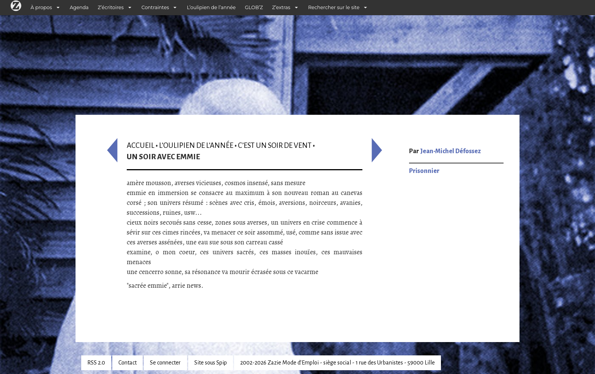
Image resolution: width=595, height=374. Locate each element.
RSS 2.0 (96, 363)
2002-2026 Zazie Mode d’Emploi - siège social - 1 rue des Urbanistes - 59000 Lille (337, 363)
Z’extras (281, 7)
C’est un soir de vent (275, 145)
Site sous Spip (210, 363)
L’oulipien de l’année (211, 7)
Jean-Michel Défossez (450, 151)
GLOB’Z (254, 7)
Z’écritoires (111, 7)
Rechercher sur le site (333, 7)
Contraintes (155, 7)
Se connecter (165, 363)
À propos (41, 7)
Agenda (79, 7)
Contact (127, 363)
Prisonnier (424, 171)
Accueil (140, 145)
